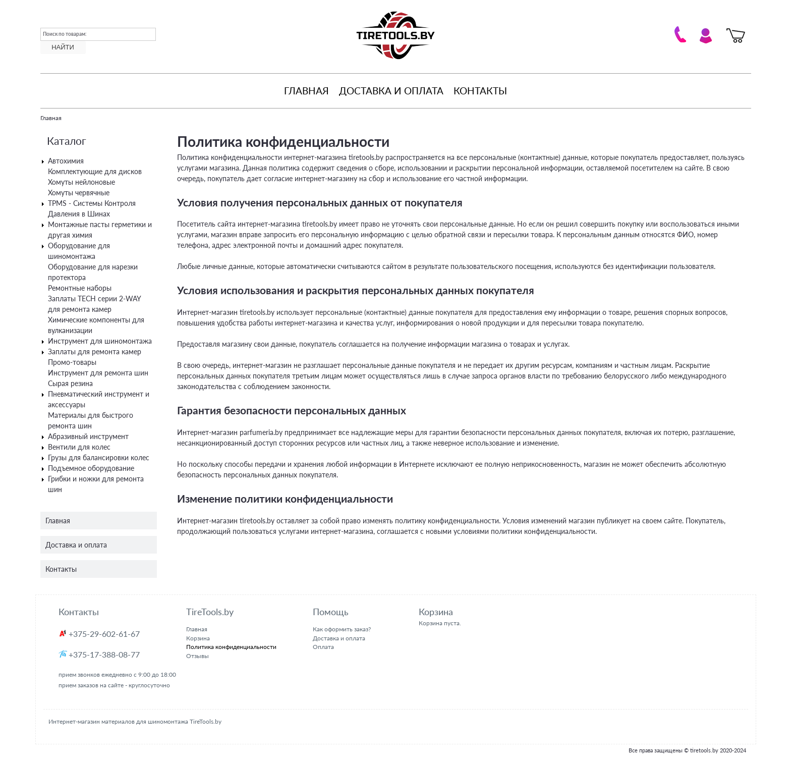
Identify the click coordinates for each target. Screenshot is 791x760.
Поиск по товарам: (65, 34)
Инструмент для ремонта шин (98, 372)
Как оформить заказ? (342, 629)
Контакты (480, 90)
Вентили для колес (79, 447)
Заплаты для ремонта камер (94, 351)
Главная (306, 90)
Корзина (198, 638)
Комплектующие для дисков (95, 171)
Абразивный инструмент (88, 436)
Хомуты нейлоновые (81, 182)
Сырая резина (70, 383)
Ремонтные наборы (79, 288)
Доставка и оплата (391, 90)
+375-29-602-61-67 (104, 633)
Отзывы (197, 656)
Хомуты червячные (78, 192)
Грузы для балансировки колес (98, 457)
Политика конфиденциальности (231, 646)
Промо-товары (72, 362)
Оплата (323, 646)
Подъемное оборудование (91, 468)
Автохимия (66, 160)
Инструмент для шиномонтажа (100, 341)
